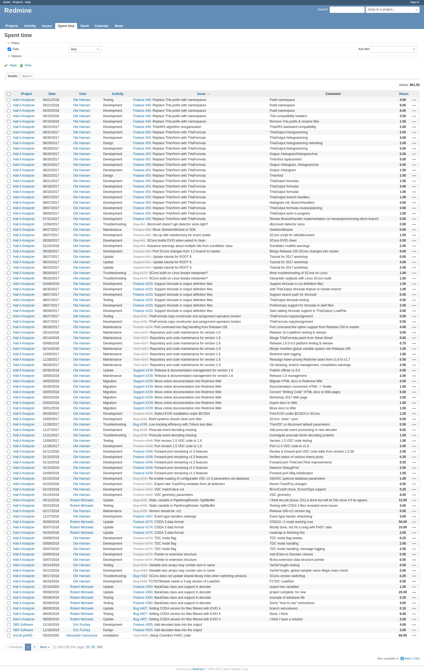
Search (322, 9)
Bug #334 (140, 565)
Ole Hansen (81, 100)
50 (93, 647)
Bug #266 (140, 511)
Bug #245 (140, 424)
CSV (417, 658)
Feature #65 (142, 251)
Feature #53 (142, 132)
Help (28, 2)
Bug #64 (139, 246)
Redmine (198, 669)
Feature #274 (143, 522)
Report (27, 76)
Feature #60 (142, 235)
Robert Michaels (82, 500)
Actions (414, 100)
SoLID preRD (22, 635)
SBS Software (23, 625)
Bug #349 (140, 581)
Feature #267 (143, 516)
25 (88, 647)
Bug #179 (140, 273)
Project (26, 94)
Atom (408, 658)
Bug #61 (139, 240)
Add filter (364, 48)
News (119, 26)
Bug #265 (140, 500)
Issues (47, 26)
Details (12, 76)
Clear (28, 65)
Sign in (414, 2)
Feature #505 (143, 625)
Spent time (66, 26)
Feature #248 (143, 441)
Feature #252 (143, 489)
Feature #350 (143, 587)
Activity (30, 26)
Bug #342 (140, 576)
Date (15, 48)
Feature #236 (143, 327)
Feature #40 (142, 100)
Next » (44, 647)
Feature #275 (143, 538)
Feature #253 (143, 495)
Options (16, 56)
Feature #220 (143, 284)
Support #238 (143, 370)
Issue (201, 94)
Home (7, 2)
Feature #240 (143, 414)
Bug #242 (140, 419)
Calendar (102, 26)
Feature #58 (142, 230)
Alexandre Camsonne (81, 635)
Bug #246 (140, 430)
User (83, 94)
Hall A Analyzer (24, 100)
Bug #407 (140, 608)
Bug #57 (139, 224)
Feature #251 (143, 484)
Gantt (84, 26)
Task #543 (140, 635)
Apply (13, 65)
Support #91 (142, 257)
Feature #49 (142, 127)
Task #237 (140, 332)
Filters (15, 43)
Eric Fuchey (81, 625)
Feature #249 (143, 451)
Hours (404, 94)
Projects (18, 2)
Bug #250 (140, 478)
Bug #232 (140, 316)
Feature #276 (143, 554)
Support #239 (143, 381)
